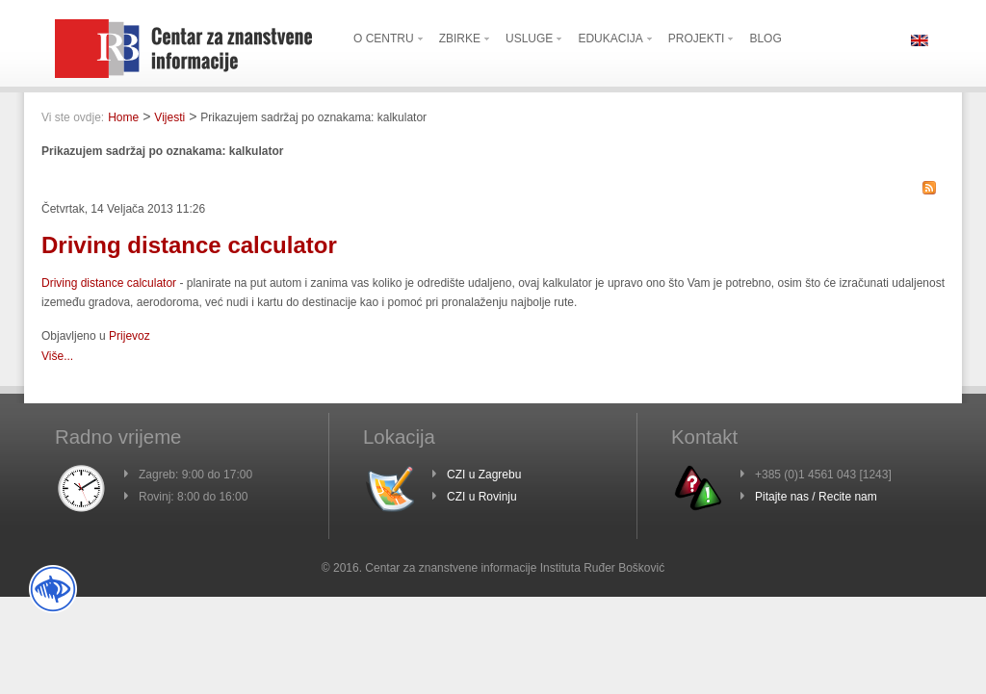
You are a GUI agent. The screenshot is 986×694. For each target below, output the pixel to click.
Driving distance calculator (189, 245)
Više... (57, 356)
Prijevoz (129, 336)
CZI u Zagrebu (484, 474)
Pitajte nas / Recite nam (816, 496)
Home (123, 117)
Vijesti (169, 117)
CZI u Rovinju (482, 496)
